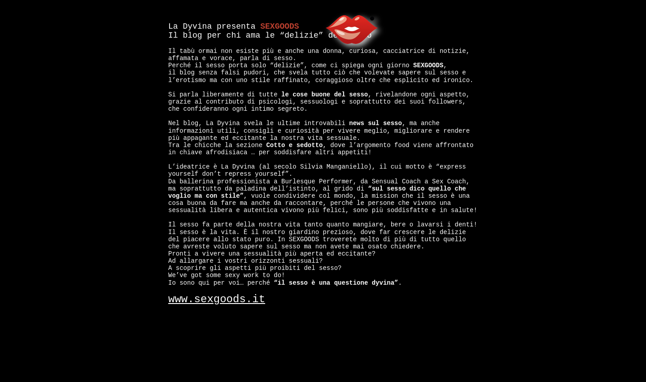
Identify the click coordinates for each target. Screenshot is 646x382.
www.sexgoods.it (216, 299)
